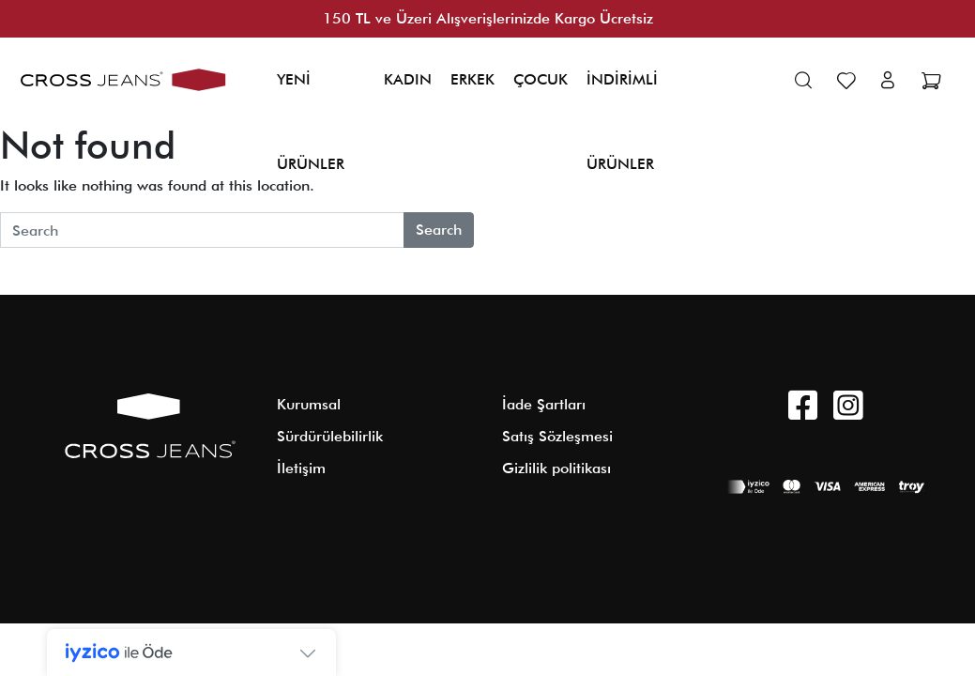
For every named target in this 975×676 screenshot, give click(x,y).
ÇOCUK (540, 79)
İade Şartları (544, 404)
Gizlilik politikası (556, 468)
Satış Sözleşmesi (557, 436)
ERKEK (472, 79)
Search (439, 229)
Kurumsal (309, 404)
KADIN (408, 79)
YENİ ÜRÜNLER (310, 121)
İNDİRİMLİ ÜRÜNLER (622, 121)
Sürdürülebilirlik (330, 436)
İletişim (301, 468)
